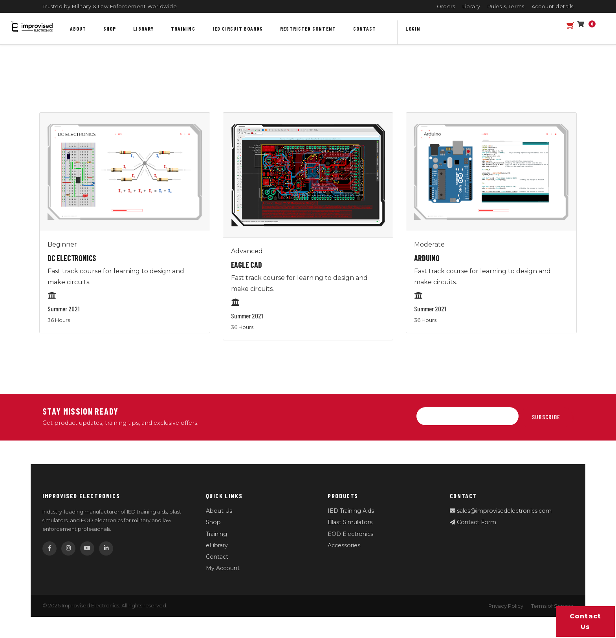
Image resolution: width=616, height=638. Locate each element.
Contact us (585, 621)
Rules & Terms (506, 6)
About (78, 28)
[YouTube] (87, 548)
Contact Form (473, 522)
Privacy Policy (505, 606)
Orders (446, 6)
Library (471, 6)
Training (183, 28)
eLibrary (217, 545)
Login (412, 28)
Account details (553, 6)
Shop (109, 28)
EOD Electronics (350, 533)
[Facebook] (49, 548)
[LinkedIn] (106, 548)
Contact (364, 28)
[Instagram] (68, 548)
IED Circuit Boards (238, 28)
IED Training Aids (351, 510)
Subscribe (546, 416)
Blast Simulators (350, 522)
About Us (219, 510)
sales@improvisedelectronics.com (501, 510)
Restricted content (308, 28)
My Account (223, 568)
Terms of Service (552, 606)
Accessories (344, 545)
